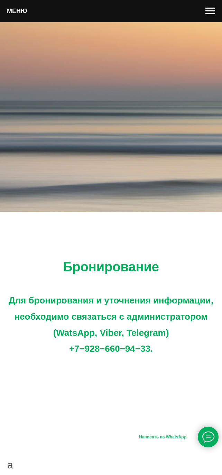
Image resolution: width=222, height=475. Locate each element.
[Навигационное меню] (210, 11)
